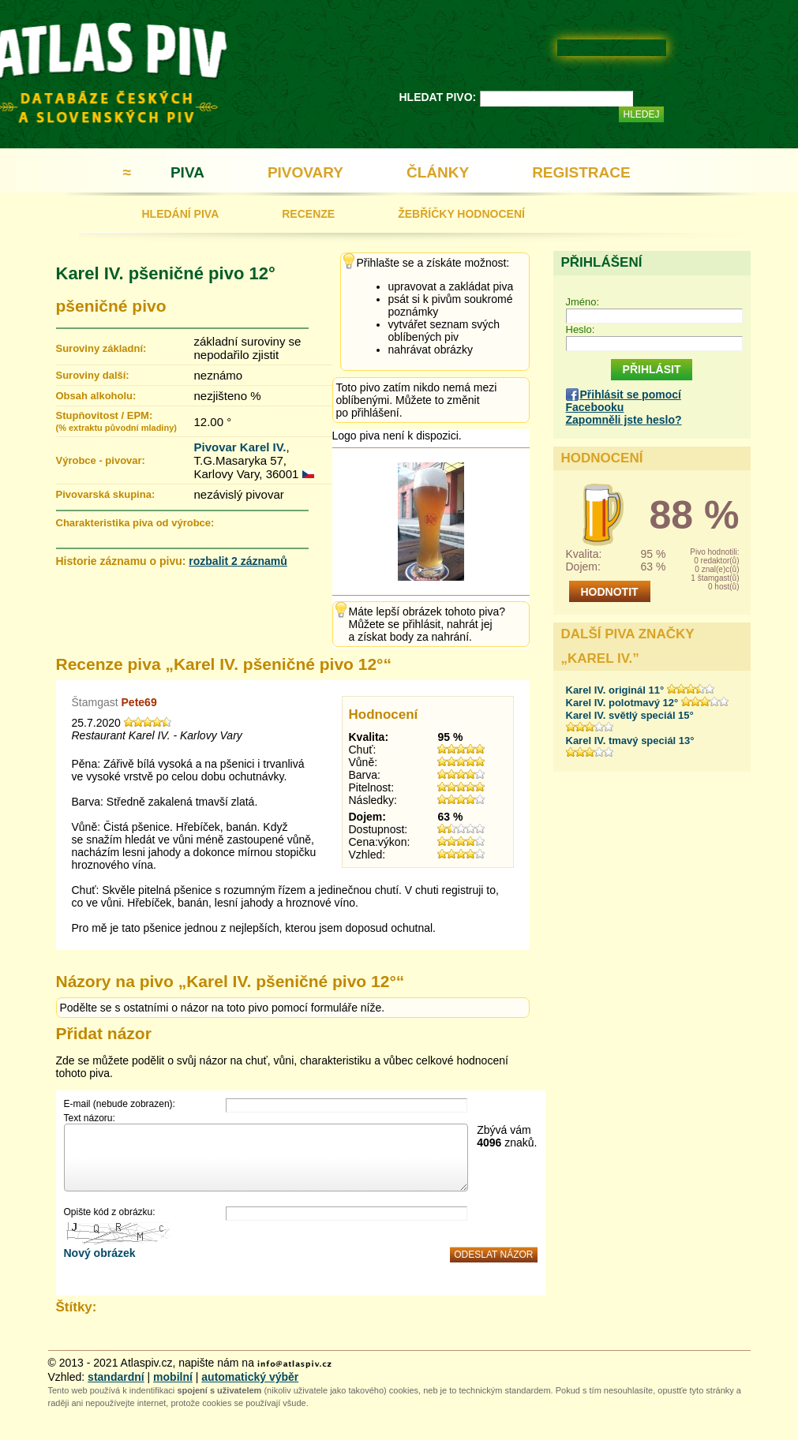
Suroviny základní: (101, 348)
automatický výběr (249, 1377)
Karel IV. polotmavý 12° (622, 703)
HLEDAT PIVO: (438, 97)
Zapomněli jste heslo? (624, 419)
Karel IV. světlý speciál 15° (630, 715)
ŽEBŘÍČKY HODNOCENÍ (461, 214)
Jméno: (583, 302)
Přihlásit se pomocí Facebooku (623, 400)
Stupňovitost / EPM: (116, 421)
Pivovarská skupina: (105, 494)
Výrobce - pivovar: (100, 460)
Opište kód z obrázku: (109, 1211)
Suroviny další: (92, 375)
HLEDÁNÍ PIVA (180, 214)
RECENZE (308, 214)
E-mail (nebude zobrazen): (119, 1103)
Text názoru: (89, 1118)
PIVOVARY (305, 172)
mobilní (173, 1377)
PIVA (187, 172)
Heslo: (580, 329)
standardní (116, 1377)
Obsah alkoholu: (96, 396)
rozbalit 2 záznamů (238, 561)
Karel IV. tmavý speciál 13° (630, 740)
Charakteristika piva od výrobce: (135, 523)
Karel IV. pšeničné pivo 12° (165, 273)
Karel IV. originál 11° (615, 690)
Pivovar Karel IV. (240, 447)
